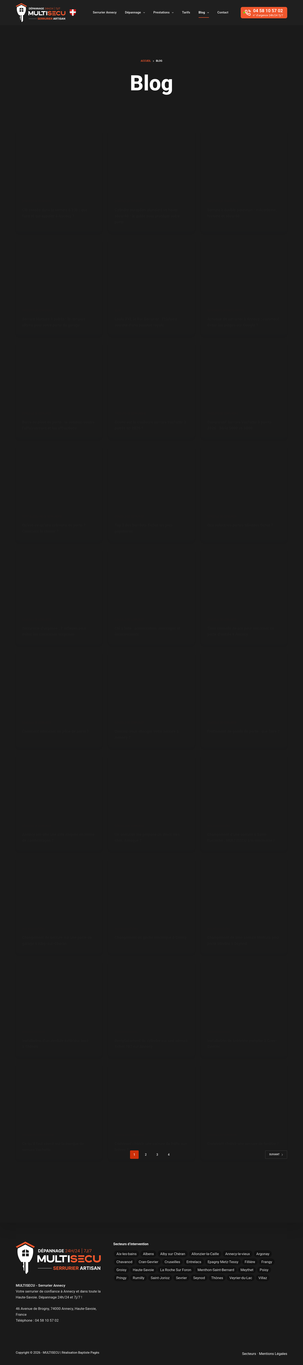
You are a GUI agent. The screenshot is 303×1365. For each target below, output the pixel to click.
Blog (205, 12)
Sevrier (181, 1278)
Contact (223, 12)
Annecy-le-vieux (237, 1254)
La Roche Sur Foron (175, 1270)
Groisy (121, 1270)
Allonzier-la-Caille (205, 1254)
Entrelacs (193, 1262)
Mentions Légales (273, 1354)
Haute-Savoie (143, 1270)
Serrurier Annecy (105, 12)
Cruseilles (172, 1262)
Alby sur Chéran (172, 1254)
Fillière (250, 1262)
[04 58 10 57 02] (264, 12)
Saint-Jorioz (160, 1278)
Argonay (263, 1254)
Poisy (264, 1270)
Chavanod (124, 1262)
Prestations (164, 12)
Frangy (266, 1262)
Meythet (247, 1270)
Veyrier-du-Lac (240, 1278)
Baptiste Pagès (88, 1352)
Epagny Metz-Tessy (223, 1262)
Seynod (199, 1278)
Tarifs (186, 12)
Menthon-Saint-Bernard (216, 1270)
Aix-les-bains (126, 1254)
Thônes (217, 1278)
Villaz (262, 1278)
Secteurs (249, 1354)
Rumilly (138, 1278)
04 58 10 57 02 (46, 1320)
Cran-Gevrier (148, 1262)
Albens (148, 1254)
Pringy (121, 1278)
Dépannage (136, 12)
